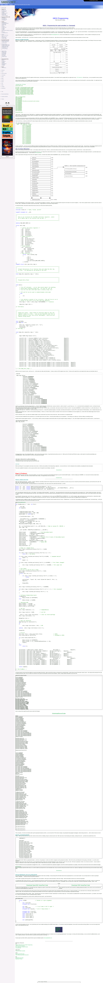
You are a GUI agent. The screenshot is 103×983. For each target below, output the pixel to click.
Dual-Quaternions (5, 32)
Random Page (3, 7)
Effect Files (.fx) (4, 36)
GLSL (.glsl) (4, 37)
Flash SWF (4, 54)
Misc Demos (4, 67)
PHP (3, 60)
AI (2, 31)
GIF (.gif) (3, 55)
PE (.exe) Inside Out (5, 40)
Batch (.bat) (4, 14)
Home (2, 4)
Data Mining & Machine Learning (7, 30)
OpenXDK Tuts (4, 19)
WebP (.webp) (4, 56)
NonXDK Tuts (4, 18)
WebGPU (3, 64)
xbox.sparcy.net (18, 947)
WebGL (3, 62)
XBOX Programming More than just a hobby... (22, 4)
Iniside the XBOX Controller (20, 950)
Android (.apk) (4, 42)
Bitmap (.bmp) (4, 51)
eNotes (2, 76)
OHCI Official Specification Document (22, 954)
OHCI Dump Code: (19, 207)
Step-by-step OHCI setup (20, 953)
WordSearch (3, 88)
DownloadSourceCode (58, 713)
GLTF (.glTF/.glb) (5, 48)
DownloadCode (18, 866)
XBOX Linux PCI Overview (20, 945)
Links (2, 91)
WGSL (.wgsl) (4, 38)
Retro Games (4, 63)
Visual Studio (4, 27)
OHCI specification (38, 152)
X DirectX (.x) (4, 47)
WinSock (3, 59)
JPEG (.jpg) (4, 52)
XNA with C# (4, 20)
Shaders (2, 34)
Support (11, 4)
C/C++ (3, 9)
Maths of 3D (4, 24)
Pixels (2, 71)
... (2, 49)
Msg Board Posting (19, 958)
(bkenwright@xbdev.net (55, 34)
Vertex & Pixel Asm (5, 35)
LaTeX (3, 29)
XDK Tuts (3, 17)
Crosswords (3, 75)
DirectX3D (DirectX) (5, 23)
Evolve (2, 81)
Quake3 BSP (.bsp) (5, 46)
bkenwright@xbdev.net (48, 937)
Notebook (3, 70)
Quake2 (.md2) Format (5, 44)
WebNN (3, 65)
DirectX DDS (4, 53)
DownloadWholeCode (21, 502)
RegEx (3, 12)
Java (3, 25)
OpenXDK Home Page (19, 957)
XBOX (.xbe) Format (5, 41)
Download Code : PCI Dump (21, 84)
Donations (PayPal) (4, 96)
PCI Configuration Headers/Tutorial (22, 946)
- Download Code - (59, 477)
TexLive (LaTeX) (4, 73)
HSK (2, 83)
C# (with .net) (4, 10)
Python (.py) (4, 13)
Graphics (3, 28)
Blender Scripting (5, 15)
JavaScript (4, 61)
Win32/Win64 (4, 11)
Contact (6, 4)
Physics (3, 26)
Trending (2, 86)
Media (2, 78)
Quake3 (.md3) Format (5, 45)
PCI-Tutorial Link (80, 77)
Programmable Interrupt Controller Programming (24, 944)
